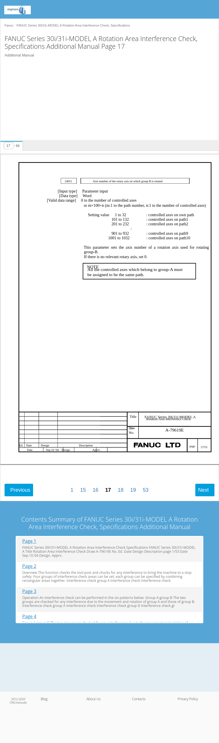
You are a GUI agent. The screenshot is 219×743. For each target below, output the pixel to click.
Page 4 (29, 616)
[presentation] (12, 145)
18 (120, 490)
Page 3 (29, 591)
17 (108, 490)
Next (203, 490)
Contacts (138, 699)
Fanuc (9, 25)
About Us (93, 699)
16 (95, 490)
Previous (20, 490)
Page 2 (29, 566)
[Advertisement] (107, 100)
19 (133, 490)
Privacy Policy (188, 699)
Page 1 (29, 541)
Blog (44, 699)
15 (83, 490)
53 (146, 490)
